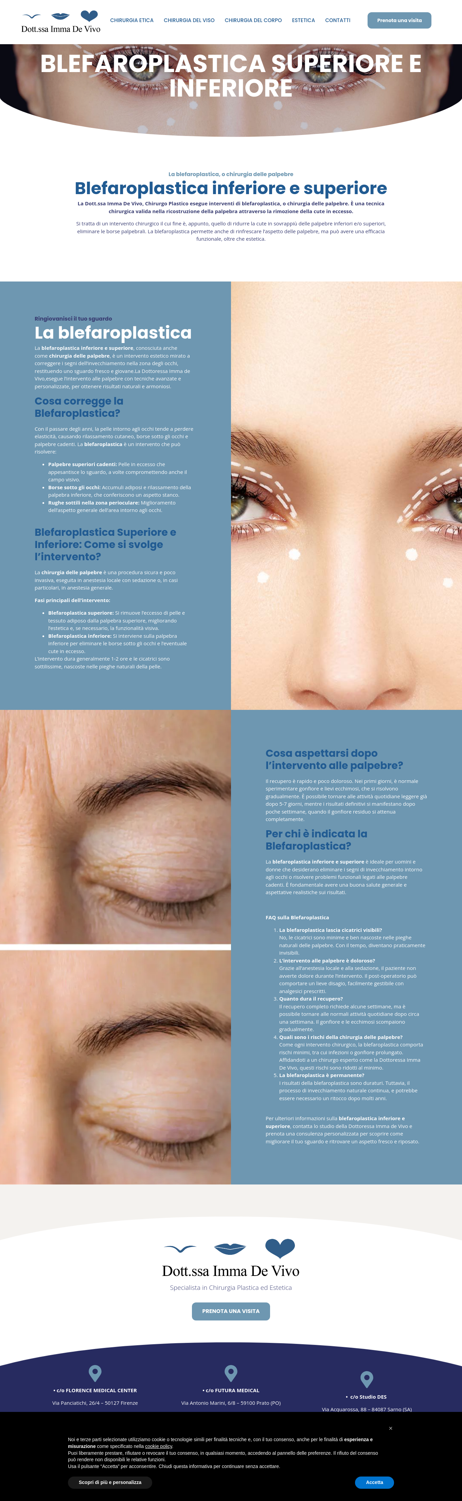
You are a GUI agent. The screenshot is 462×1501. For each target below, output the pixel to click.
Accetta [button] (374, 1482)
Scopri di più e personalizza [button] (110, 1482)
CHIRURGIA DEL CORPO (253, 20)
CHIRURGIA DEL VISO (189, 20)
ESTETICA (303, 20)
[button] (390, 1428)
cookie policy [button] (158, 1446)
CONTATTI (337, 20)
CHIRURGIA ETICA (132, 20)
